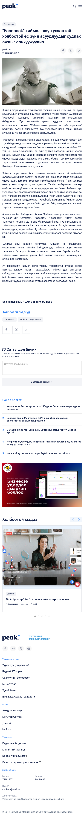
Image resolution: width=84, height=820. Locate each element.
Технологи (9, 24)
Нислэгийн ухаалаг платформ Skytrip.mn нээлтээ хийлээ (38, 453)
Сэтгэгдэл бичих (42, 382)
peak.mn (6, 49)
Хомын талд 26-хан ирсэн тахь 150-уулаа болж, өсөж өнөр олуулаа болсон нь (43, 407)
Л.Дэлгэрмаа (12, 604)
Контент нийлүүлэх (15, 755)
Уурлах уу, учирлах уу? (15, 665)
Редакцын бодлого (14, 743)
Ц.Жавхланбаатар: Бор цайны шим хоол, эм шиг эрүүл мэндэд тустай (41, 431)
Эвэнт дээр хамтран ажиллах (21, 762)
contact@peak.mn (11, 789)
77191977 (7, 779)
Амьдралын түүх (12, 710)
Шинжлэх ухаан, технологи (18, 696)
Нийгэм (6, 729)
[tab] (35, 616)
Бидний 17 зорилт (13, 671)
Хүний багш (9, 690)
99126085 (40, 779)
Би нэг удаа (9, 684)
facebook (9, 319)
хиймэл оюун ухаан (30, 319)
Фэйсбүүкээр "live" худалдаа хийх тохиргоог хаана (37, 599)
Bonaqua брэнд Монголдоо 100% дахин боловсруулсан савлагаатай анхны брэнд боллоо (37, 419)
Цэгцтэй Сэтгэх (12, 716)
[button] (74, 6)
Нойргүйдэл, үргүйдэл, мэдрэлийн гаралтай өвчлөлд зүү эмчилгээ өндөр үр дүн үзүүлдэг (44, 443)
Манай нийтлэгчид (13, 749)
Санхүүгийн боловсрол (16, 677)
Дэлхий (10, 594)
